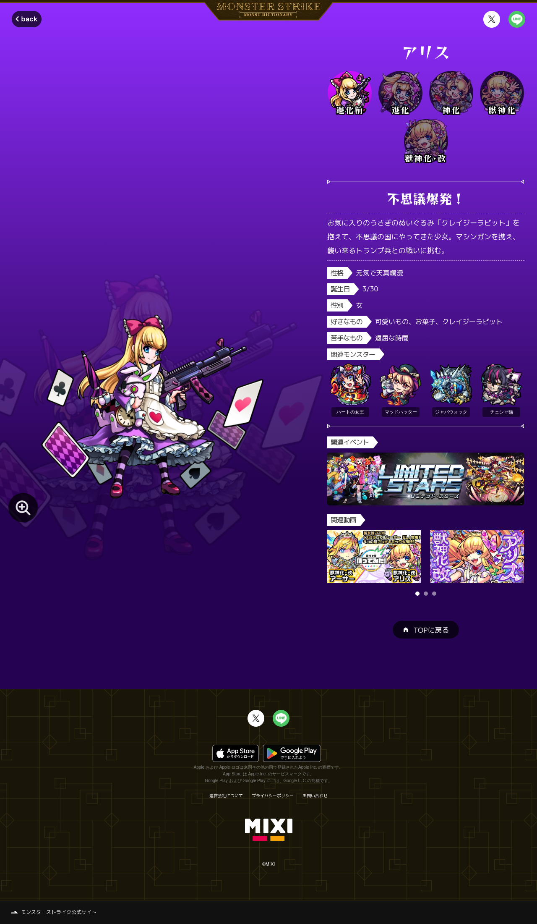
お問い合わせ (315, 795)
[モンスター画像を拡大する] (23, 507)
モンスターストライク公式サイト (58, 912)
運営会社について (226, 795)
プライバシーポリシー (273, 795)
